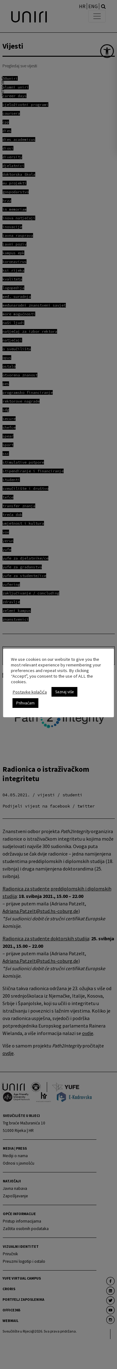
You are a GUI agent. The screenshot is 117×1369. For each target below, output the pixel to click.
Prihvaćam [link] (25, 703)
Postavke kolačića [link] (29, 692)
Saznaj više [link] (64, 691)
